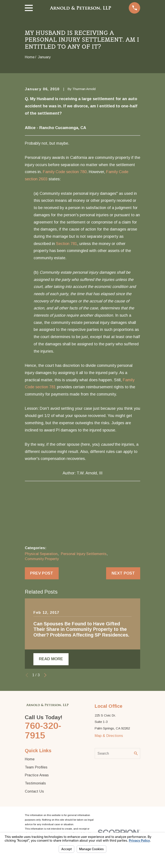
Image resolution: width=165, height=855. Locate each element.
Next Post (123, 573)
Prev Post (41, 573)
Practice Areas (37, 775)
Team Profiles (36, 767)
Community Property (42, 559)
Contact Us (34, 791)
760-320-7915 (43, 731)
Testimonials (35, 784)
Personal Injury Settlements (84, 554)
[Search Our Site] (136, 754)
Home (29, 759)
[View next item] (45, 675)
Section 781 (66, 243)
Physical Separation (41, 554)
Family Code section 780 (65, 172)
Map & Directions (109, 736)
